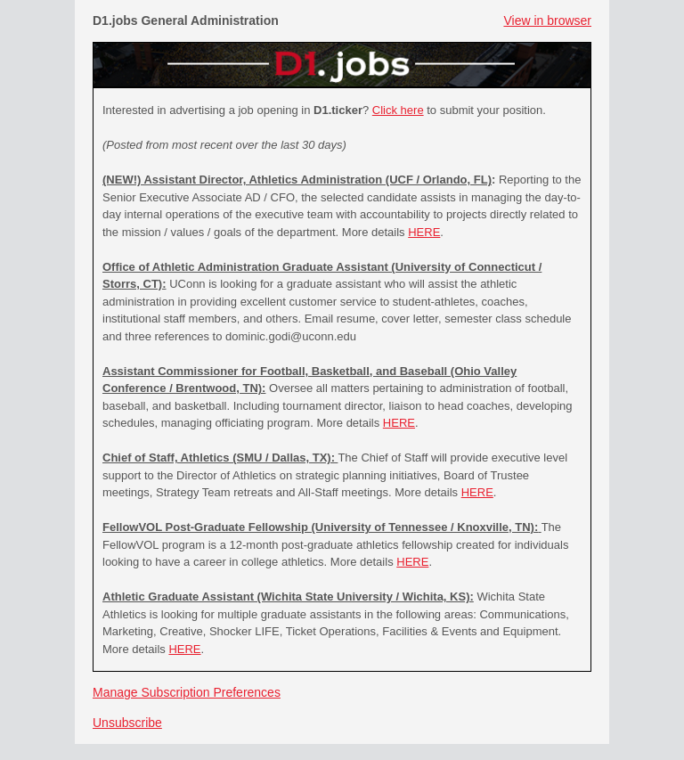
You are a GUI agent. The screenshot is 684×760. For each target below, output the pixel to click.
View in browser (547, 20)
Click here (398, 110)
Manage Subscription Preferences (187, 692)
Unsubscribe (127, 722)
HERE (424, 232)
